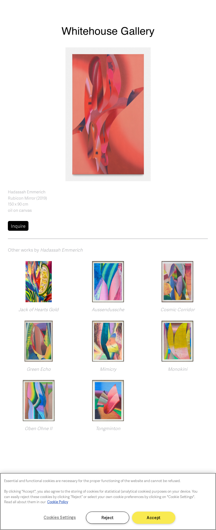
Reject (107, 517)
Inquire (18, 226)
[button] (108, 113)
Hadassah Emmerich (27, 192)
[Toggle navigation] (205, 11)
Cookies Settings (60, 517)
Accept (153, 517)
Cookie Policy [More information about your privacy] (57, 501)
